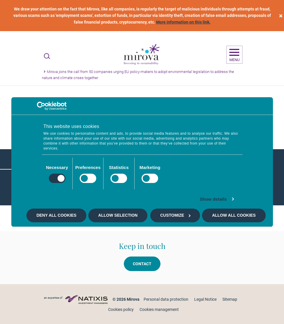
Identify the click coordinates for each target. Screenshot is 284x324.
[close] (281, 15)
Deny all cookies (56, 215)
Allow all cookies (234, 215)
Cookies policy (121, 309)
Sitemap (229, 299)
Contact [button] (142, 263)
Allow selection (117, 215)
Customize (175, 215)
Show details (213, 199)
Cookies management (159, 309)
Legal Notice (205, 299)
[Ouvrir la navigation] (234, 55)
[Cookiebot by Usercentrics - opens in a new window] (41, 106)
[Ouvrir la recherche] (46, 56)
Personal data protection (166, 299)
